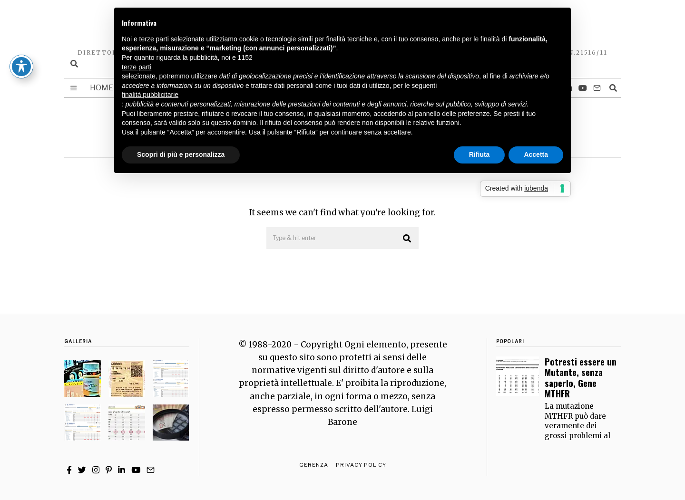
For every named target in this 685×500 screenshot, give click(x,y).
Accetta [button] (536, 154)
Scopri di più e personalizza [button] (181, 154)
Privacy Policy (361, 465)
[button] (407, 238)
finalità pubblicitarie (150, 94)
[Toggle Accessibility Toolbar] (21, 35)
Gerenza (313, 465)
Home (101, 87)
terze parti (136, 67)
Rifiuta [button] (479, 154)
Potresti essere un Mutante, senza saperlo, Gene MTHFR (580, 377)
